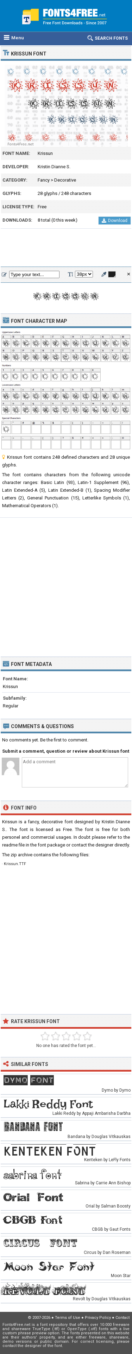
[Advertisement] (66, 248)
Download (114, 220)
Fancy (44, 180)
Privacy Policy (98, 1317)
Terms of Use (67, 1317)
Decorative (65, 180)
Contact (122, 1317)
